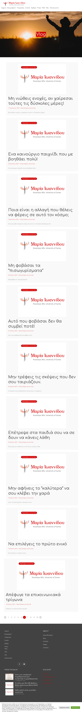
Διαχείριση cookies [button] (64, 707)
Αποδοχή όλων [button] (75, 707)
